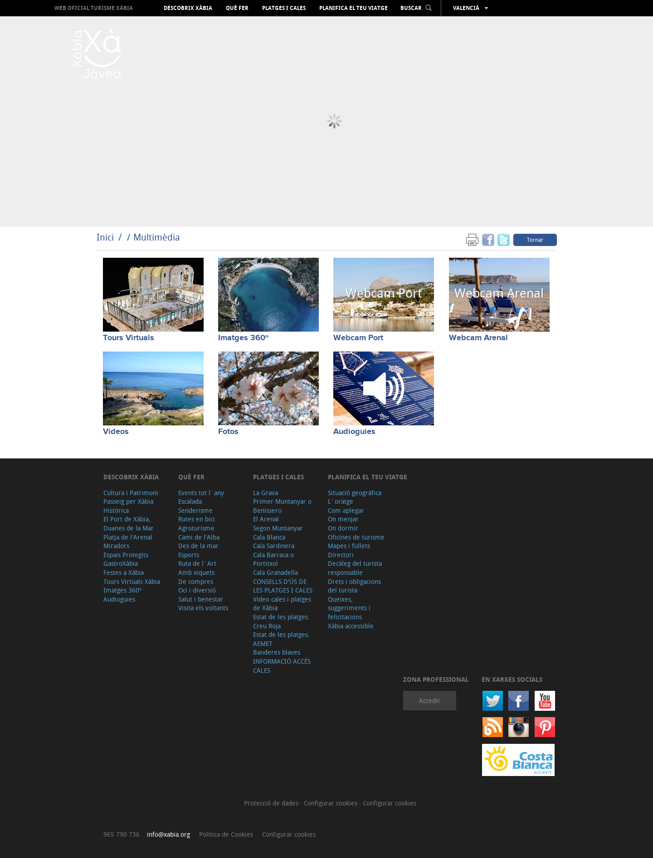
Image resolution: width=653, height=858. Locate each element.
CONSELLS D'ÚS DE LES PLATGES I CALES (282, 586)
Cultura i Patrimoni (130, 492)
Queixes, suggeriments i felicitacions (349, 608)
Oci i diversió (197, 590)
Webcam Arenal (478, 338)
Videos (116, 432)
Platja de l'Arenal (127, 537)
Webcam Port (358, 338)
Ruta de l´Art (197, 563)
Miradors (116, 545)
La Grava (265, 492)
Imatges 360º (243, 338)
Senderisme (195, 510)
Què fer (237, 8)
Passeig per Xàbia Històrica (128, 506)
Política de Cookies (226, 834)
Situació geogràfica (354, 492)
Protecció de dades (272, 803)
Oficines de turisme (356, 537)
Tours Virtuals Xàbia (131, 581)
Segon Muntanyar (278, 528)
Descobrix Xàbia (188, 8)
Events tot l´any (201, 492)
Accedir (429, 700)
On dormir (343, 528)
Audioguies (354, 432)
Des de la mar (198, 545)
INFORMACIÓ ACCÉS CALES (282, 666)
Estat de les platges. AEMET (281, 639)
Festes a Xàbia (123, 572)
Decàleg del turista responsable (355, 568)
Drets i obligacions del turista (354, 586)
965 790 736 (121, 834)
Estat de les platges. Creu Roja (281, 621)
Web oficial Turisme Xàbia (93, 8)
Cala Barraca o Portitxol (273, 559)
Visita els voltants (203, 607)
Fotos (228, 432)
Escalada (190, 501)
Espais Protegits (125, 554)
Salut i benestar (200, 599)
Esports (188, 554)
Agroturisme (196, 528)
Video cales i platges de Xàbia (282, 603)
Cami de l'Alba (198, 537)
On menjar (343, 519)
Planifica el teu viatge (353, 8)
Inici (105, 237)
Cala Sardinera (273, 545)
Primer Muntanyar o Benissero (282, 506)
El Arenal (266, 519)
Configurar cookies (331, 803)
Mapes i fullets (349, 545)
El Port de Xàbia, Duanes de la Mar (128, 523)
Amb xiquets (196, 572)
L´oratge (340, 501)
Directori (341, 554)
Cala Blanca (269, 537)
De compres (195, 581)
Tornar (535, 239)
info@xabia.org (168, 834)
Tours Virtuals (128, 338)
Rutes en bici (196, 519)
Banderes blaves (276, 652)
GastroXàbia (120, 563)
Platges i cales (284, 8)
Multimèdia (156, 237)
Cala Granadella (275, 572)
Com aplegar (346, 510)
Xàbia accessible (351, 626)
